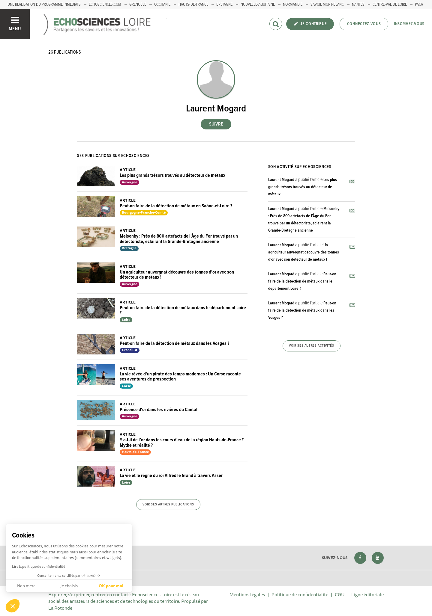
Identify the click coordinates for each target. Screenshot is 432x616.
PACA (419, 4)
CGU (340, 594)
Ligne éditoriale (367, 594)
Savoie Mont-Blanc (327, 4)
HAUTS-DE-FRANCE (193, 4)
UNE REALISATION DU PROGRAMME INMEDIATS (44, 4)
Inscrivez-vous (409, 24)
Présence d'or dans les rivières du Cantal (158, 410)
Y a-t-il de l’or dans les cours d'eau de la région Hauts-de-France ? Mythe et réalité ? (182, 443)
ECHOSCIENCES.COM (105, 4)
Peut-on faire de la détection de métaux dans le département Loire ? (183, 310)
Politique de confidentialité (300, 594)
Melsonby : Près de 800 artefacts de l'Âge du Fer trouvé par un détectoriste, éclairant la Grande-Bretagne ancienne (179, 239)
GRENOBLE (137, 4)
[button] (12, 606)
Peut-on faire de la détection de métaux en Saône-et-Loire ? (176, 206)
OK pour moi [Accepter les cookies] (111, 585)
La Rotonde (60, 608)
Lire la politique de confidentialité (38, 566)
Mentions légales (247, 594)
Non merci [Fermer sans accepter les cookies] (27, 585)
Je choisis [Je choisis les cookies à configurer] (69, 585)
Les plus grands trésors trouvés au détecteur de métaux (172, 175)
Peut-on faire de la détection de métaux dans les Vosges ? (174, 343)
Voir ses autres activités (311, 345)
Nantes (358, 4)
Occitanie (162, 4)
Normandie (292, 4)
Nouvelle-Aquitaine (258, 4)
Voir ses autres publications (168, 504)
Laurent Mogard (281, 179)
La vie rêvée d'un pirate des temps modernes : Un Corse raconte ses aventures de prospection (180, 377)
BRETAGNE (224, 4)
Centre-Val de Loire (390, 4)
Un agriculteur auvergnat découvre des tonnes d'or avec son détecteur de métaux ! (177, 275)
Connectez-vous (364, 24)
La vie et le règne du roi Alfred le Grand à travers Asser (171, 475)
